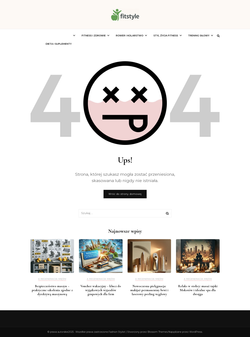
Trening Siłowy (198, 35)
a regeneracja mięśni (52, 279)
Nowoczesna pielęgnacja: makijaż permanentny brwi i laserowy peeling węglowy (149, 290)
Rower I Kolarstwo (129, 35)
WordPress (195, 331)
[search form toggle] (218, 36)
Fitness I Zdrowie (94, 35)
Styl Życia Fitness (165, 35)
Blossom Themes (157, 331)
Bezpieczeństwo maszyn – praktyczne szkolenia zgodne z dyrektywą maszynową (52, 290)
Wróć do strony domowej (125, 194)
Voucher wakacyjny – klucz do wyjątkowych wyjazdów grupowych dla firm (100, 290)
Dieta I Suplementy (58, 43)
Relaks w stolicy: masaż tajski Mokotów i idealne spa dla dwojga (197, 290)
